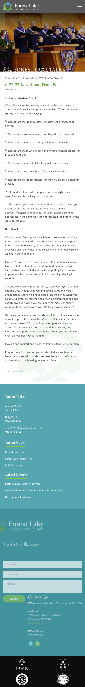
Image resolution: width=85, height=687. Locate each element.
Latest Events (16, 474)
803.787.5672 (64, 635)
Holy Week (11, 417)
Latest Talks (15, 396)
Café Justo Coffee (15, 452)
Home (7, 78)
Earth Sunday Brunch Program (23, 483)
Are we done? (13, 406)
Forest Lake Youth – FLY (19, 458)
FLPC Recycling (14, 465)
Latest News (15, 442)
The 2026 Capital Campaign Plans (25, 428)
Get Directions (64, 623)
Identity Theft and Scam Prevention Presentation (33, 490)
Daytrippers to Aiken (17, 497)
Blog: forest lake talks (23, 78)
